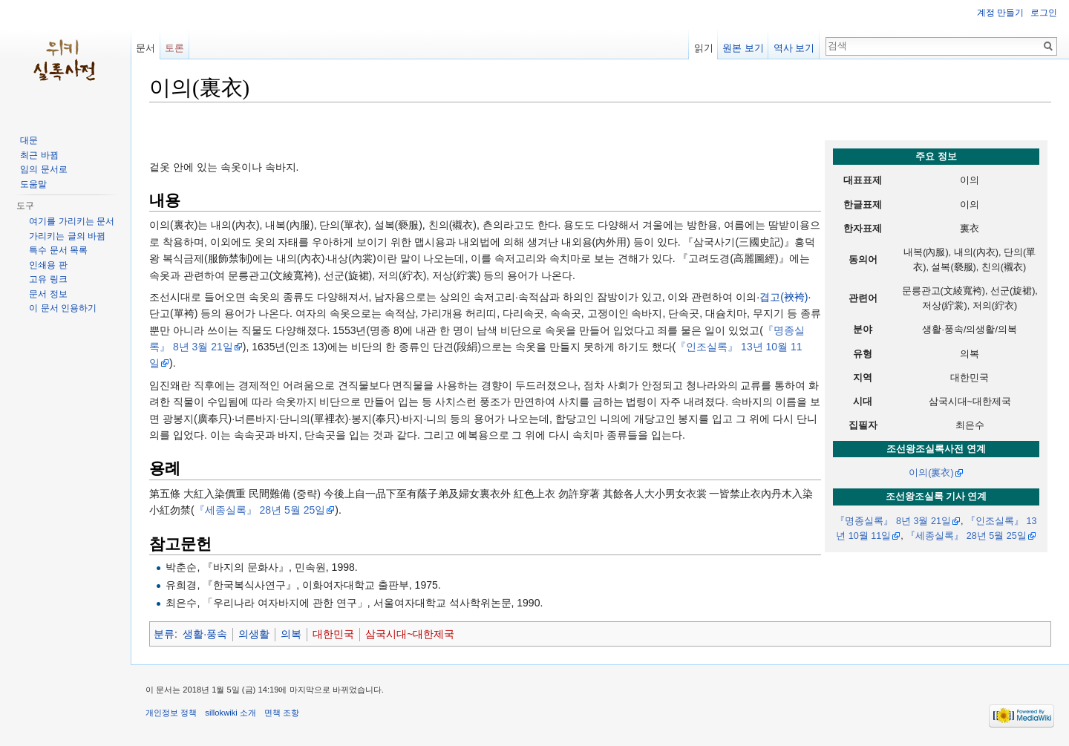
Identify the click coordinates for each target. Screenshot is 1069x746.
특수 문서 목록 (58, 250)
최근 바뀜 (39, 155)
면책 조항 (281, 712)
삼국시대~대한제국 (409, 634)
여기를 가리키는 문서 (71, 221)
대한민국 (333, 634)
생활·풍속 (205, 634)
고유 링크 (48, 279)
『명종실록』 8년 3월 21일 (893, 521)
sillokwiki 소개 (230, 712)
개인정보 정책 (171, 712)
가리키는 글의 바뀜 (67, 236)
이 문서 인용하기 (63, 308)
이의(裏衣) (931, 473)
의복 (291, 634)
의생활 (253, 634)
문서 (145, 47)
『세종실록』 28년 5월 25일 (966, 536)
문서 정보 (48, 294)
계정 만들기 (1000, 12)
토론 (174, 47)
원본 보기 (743, 47)
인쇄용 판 (48, 265)
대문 (29, 140)
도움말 (33, 184)
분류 (164, 634)
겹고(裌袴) (783, 297)
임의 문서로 (43, 169)
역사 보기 (794, 47)
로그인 (1043, 12)
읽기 (703, 47)
